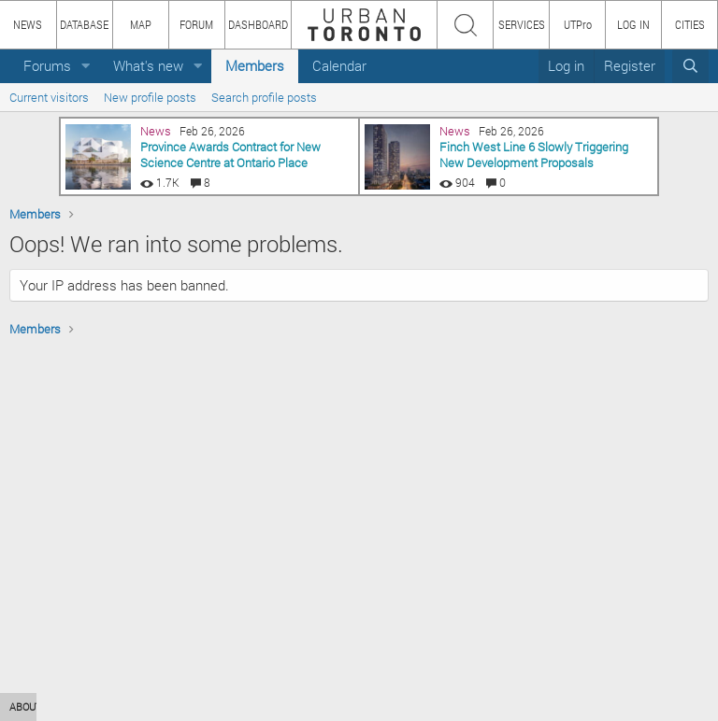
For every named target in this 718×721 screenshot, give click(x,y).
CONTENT (163, 707)
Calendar (339, 65)
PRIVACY (273, 707)
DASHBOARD (258, 24)
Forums (47, 65)
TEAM (220, 707)
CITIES (690, 24)
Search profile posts (264, 97)
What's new (148, 65)
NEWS (27, 24)
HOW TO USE (91, 707)
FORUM (196, 24)
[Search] (690, 66)
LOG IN (633, 24)
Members (254, 65)
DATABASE (84, 24)
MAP (140, 24)
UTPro (578, 24)
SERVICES (521, 24)
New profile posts (150, 97)
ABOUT (25, 707)
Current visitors (49, 97)
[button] (86, 66)
